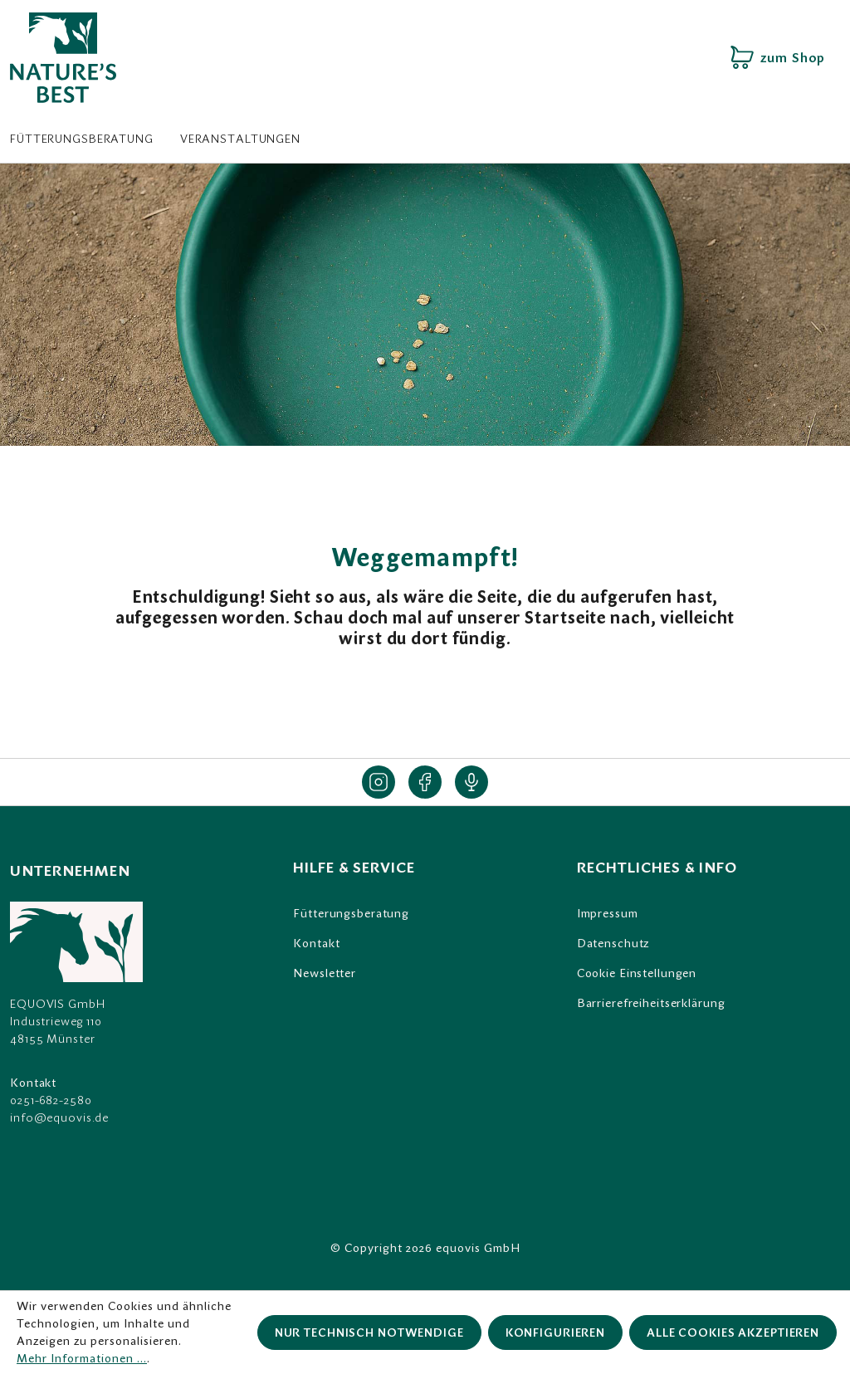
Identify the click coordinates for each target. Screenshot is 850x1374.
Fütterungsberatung (351, 913)
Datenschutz (613, 943)
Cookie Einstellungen (637, 973)
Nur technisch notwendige (369, 1332)
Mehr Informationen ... (82, 1358)
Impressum (607, 913)
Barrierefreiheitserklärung (651, 1003)
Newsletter (324, 973)
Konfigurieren (555, 1332)
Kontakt (316, 943)
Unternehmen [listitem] (70, 870)
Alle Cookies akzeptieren (733, 1332)
